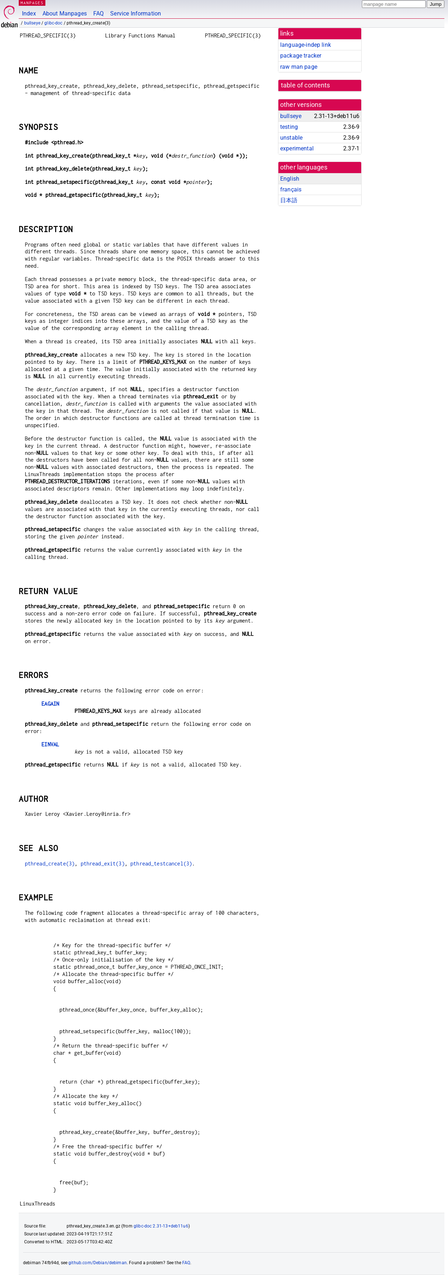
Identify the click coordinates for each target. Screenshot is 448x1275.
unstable (291, 137)
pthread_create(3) (50, 863)
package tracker (300, 55)
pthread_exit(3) (103, 863)
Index (29, 13)
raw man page (298, 66)
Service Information (135, 13)
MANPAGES (32, 2)
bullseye (32, 23)
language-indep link (305, 44)
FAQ (98, 13)
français (290, 189)
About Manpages (64, 13)
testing (289, 126)
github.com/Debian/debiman (97, 1262)
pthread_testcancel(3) (161, 863)
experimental (297, 148)
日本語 (288, 200)
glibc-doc (53, 23)
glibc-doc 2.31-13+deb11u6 (161, 1226)
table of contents (305, 85)
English (289, 178)
